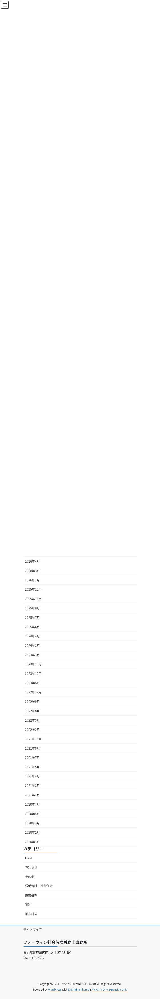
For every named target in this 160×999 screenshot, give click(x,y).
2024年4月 (32, 636)
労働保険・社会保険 (39, 886)
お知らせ (31, 867)
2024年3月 (32, 645)
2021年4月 (32, 776)
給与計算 (31, 914)
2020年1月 (32, 841)
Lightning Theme (78, 989)
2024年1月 (32, 655)
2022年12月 (33, 692)
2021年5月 (32, 767)
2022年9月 (32, 701)
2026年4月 (32, 561)
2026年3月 (32, 570)
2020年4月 (32, 813)
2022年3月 (32, 720)
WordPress (54, 989)
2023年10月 (33, 673)
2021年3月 (32, 785)
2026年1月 (32, 580)
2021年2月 (32, 795)
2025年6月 (32, 627)
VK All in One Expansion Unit (109, 989)
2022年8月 (32, 711)
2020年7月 (32, 804)
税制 (28, 904)
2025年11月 (33, 599)
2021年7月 (32, 757)
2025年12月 (33, 589)
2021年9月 (32, 748)
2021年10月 (33, 739)
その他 (29, 876)
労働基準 (31, 895)
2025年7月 (32, 617)
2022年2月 (32, 729)
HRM (28, 858)
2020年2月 (32, 832)
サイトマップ (33, 929)
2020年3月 (32, 823)
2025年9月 (32, 608)
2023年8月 (32, 683)
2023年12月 (33, 664)
